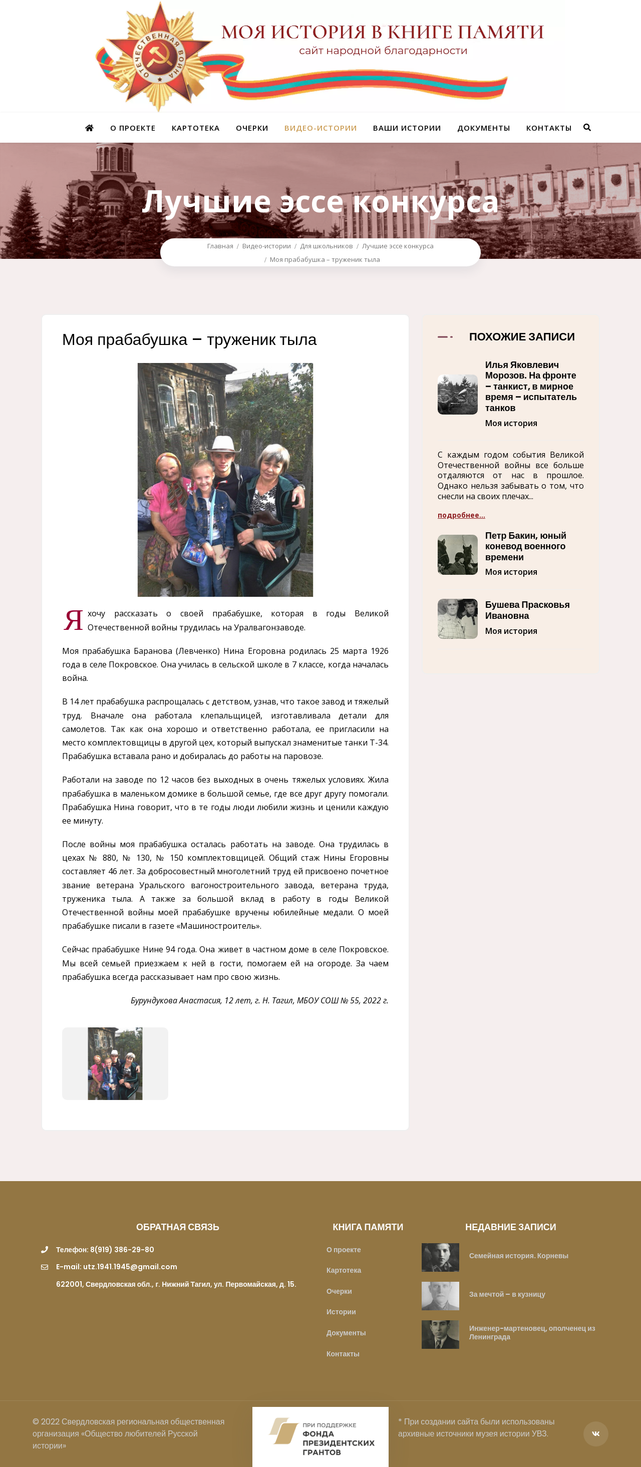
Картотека (196, 128)
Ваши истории (407, 128)
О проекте (133, 128)
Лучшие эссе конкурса (398, 245)
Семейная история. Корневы (518, 1256)
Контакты (549, 128)
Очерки (252, 128)
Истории (341, 1312)
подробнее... (461, 515)
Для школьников (326, 245)
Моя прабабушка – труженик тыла (325, 259)
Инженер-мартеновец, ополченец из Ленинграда (532, 1332)
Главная (220, 245)
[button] (511, 400)
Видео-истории (320, 128)
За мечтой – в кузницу (507, 1294)
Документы (483, 128)
